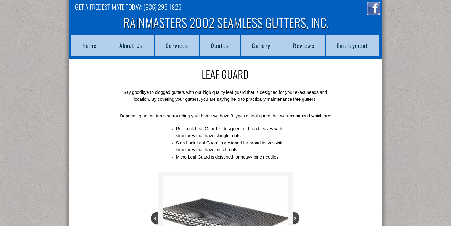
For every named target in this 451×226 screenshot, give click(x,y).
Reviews (303, 45)
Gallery (261, 45)
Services (177, 45)
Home (89, 45)
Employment (352, 45)
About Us (131, 45)
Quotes (220, 45)
